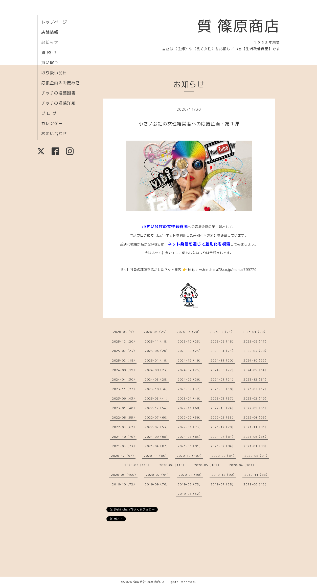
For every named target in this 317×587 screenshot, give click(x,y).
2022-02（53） (157, 427)
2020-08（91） (256, 455)
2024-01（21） (223, 379)
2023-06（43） (124, 398)
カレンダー (52, 123)
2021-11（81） (255, 427)
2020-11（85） (156, 455)
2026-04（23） (156, 332)
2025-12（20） (124, 341)
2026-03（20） (189, 332)
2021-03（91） (190, 446)
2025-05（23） (190, 351)
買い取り (49, 62)
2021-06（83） (255, 436)
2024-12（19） (190, 360)
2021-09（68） (157, 436)
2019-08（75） (190, 484)
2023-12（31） (255, 379)
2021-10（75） (124, 436)
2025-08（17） (255, 341)
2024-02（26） (190, 379)
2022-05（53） (223, 417)
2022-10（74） (223, 408)
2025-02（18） (124, 360)
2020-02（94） (158, 474)
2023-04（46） (190, 398)
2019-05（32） (190, 493)
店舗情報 (49, 32)
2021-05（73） (124, 446)
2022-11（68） (190, 408)
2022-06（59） (190, 417)
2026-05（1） (124, 332)
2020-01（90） (191, 474)
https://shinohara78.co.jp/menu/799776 (222, 269)
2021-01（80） (255, 446)
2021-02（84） (223, 446)
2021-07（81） (223, 436)
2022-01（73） (190, 427)
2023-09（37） (190, 389)
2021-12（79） (223, 427)
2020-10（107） (190, 455)
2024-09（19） (124, 370)
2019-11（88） (256, 474)
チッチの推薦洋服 (58, 103)
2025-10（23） (190, 341)
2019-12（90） (224, 474)
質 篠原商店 (238, 25)
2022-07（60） (157, 417)
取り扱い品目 (54, 72)
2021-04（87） (157, 446)
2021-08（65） (190, 436)
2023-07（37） (255, 389)
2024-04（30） (124, 379)
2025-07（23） (124, 351)
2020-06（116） (172, 465)
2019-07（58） (223, 484)
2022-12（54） (157, 408)
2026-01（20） (254, 332)
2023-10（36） (157, 389)
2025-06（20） (157, 351)
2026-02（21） (222, 332)
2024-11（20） (223, 360)
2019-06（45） (255, 484)
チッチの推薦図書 (58, 93)
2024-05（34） (255, 370)
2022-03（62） (124, 427)
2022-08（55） (124, 417)
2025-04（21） (223, 351)
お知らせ (49, 42)
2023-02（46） (255, 398)
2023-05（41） (157, 398)
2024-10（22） (255, 360)
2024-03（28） (157, 379)
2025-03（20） (255, 351)
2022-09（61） (255, 408)
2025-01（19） (157, 360)
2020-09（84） (224, 455)
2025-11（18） (157, 341)
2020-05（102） (207, 465)
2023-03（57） (223, 398)
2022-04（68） (255, 417)
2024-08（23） (157, 370)
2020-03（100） (124, 474)
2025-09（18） (223, 341)
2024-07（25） (190, 370)
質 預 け (49, 52)
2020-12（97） (123, 455)
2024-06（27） (223, 370)
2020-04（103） (242, 465)
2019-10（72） (124, 484)
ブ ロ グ (49, 113)
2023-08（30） (223, 389)
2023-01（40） (124, 408)
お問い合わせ (54, 133)
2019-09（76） (157, 484)
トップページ (54, 22)
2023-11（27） (124, 389)
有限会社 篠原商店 (146, 582)
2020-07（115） (137, 465)
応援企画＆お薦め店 (60, 83)
